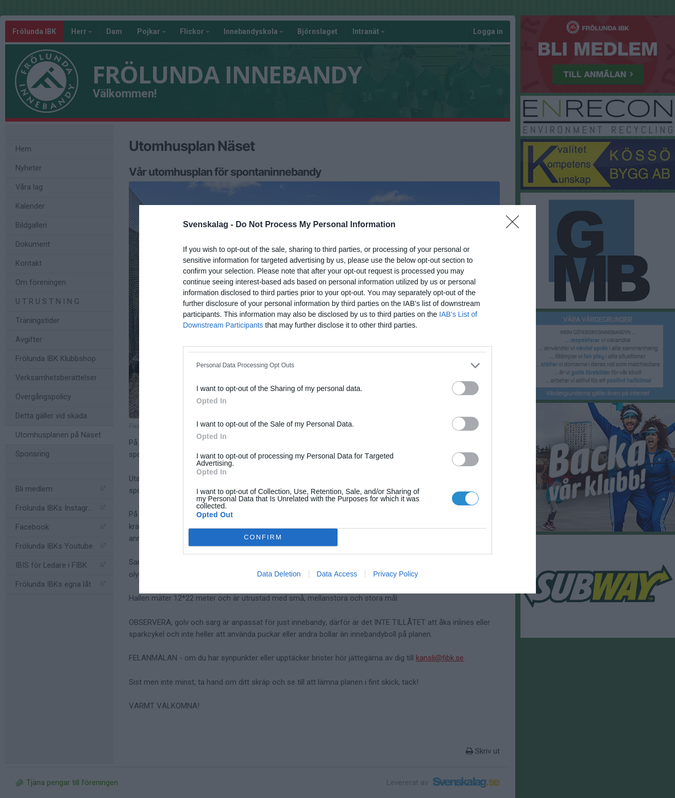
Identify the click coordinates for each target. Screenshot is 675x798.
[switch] (465, 388)
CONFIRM (263, 537)
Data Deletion (279, 574)
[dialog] (337, 399)
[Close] (516, 225)
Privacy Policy (395, 574)
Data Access (337, 574)
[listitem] (337, 365)
